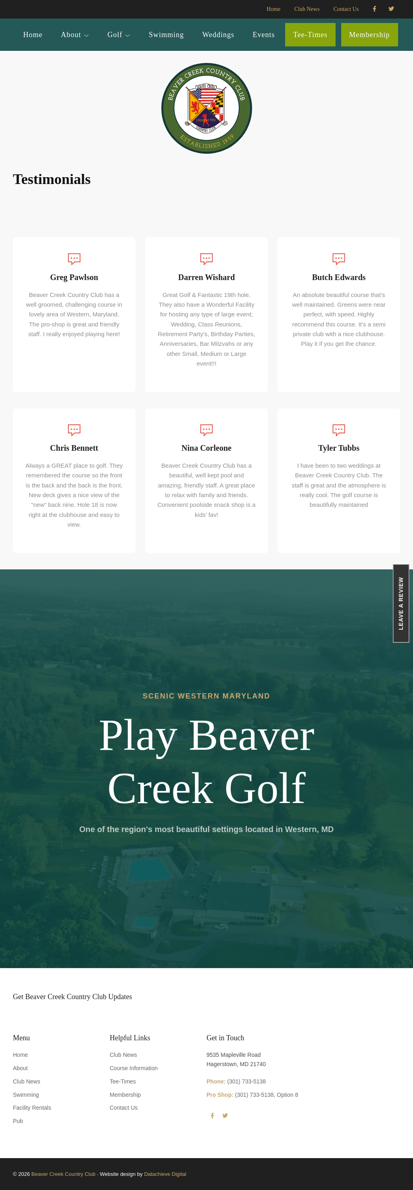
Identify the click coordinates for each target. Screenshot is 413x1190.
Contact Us (124, 1107)
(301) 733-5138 (236, 1081)
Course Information (134, 1068)
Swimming (26, 1095)
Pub (18, 1121)
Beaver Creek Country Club (63, 1174)
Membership (125, 1095)
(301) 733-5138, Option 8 (252, 1095)
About (20, 1068)
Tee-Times (123, 1081)
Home (20, 1055)
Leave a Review (401, 603)
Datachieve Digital (165, 1174)
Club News (26, 1081)
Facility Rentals (32, 1107)
